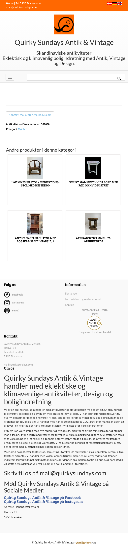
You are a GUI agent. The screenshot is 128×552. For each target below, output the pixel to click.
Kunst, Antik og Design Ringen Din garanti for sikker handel (95, 321)
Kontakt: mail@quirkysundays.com (30, 114)
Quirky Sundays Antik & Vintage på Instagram (43, 501)
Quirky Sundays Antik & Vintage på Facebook (42, 497)
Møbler (22, 129)
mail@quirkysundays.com (22, 7)
